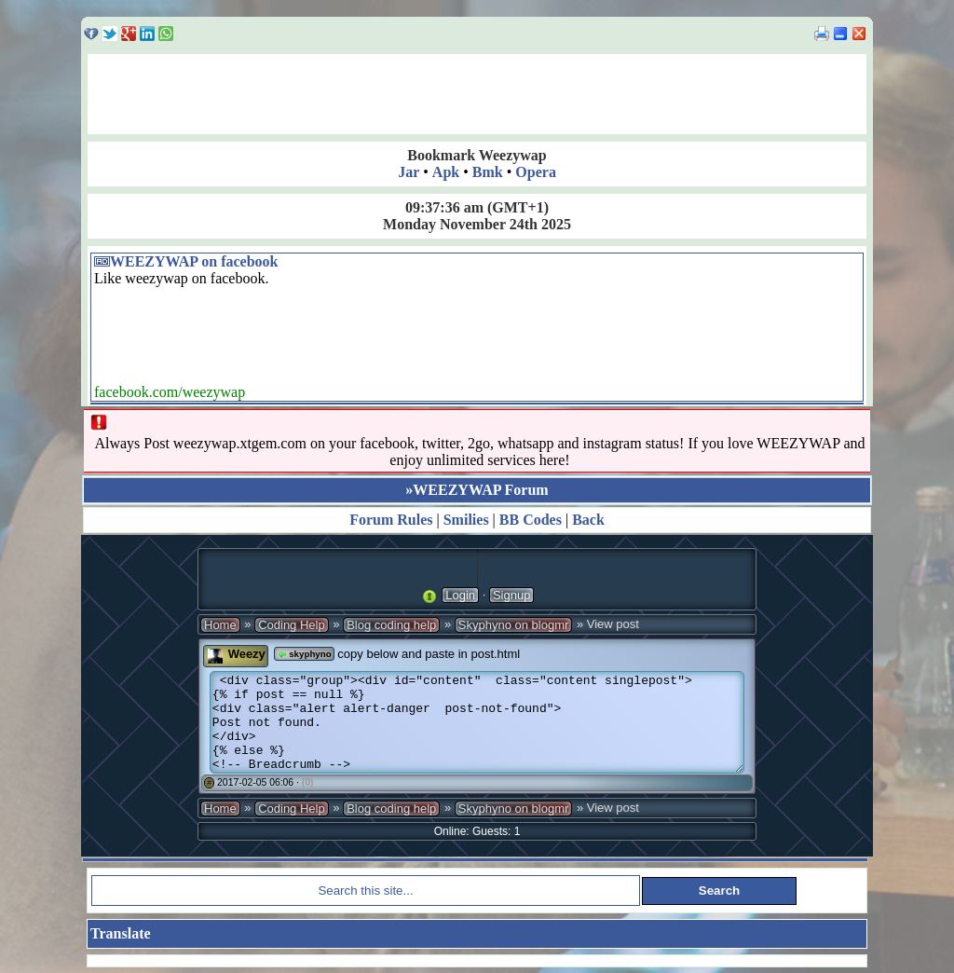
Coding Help (291, 625)
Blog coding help (391, 625)
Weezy (247, 654)
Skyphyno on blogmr (513, 625)
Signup (511, 595)
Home (220, 625)
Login (460, 595)
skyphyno (304, 654)
